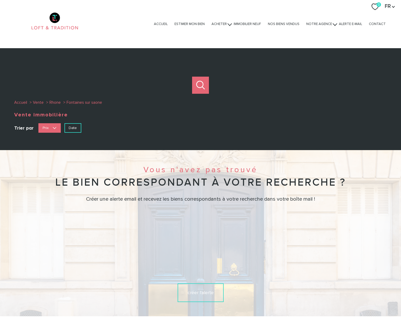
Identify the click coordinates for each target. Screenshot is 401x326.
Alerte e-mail (350, 24)
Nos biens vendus (283, 24)
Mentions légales (231, 307)
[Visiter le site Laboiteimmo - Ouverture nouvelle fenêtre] (200, 317)
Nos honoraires (181, 307)
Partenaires (270, 307)
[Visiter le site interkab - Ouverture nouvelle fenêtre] (305, 286)
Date (73, 127)
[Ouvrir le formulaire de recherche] (200, 85)
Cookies (314, 307)
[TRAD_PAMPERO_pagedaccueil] (54, 34)
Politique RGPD (293, 307)
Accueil (161, 24)
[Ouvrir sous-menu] (230, 24)
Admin (253, 307)
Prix (49, 127)
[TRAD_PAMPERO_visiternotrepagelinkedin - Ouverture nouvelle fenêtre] (218, 286)
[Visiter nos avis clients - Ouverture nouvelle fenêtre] (341, 286)
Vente (38, 102)
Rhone (55, 102)
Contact (377, 24)
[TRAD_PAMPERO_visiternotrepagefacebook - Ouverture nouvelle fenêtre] (182, 286)
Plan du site (206, 307)
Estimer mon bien (189, 24)
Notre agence (319, 24)
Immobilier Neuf (247, 24)
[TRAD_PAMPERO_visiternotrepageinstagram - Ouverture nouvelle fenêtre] (200, 286)
